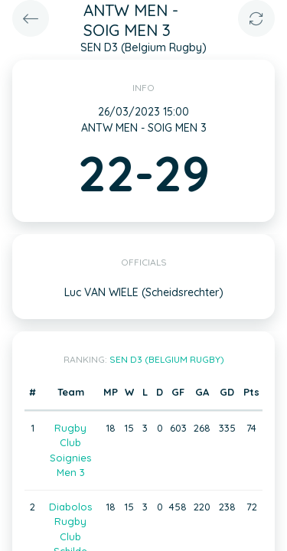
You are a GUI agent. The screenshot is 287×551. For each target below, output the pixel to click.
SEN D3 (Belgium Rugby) (166, 359)
